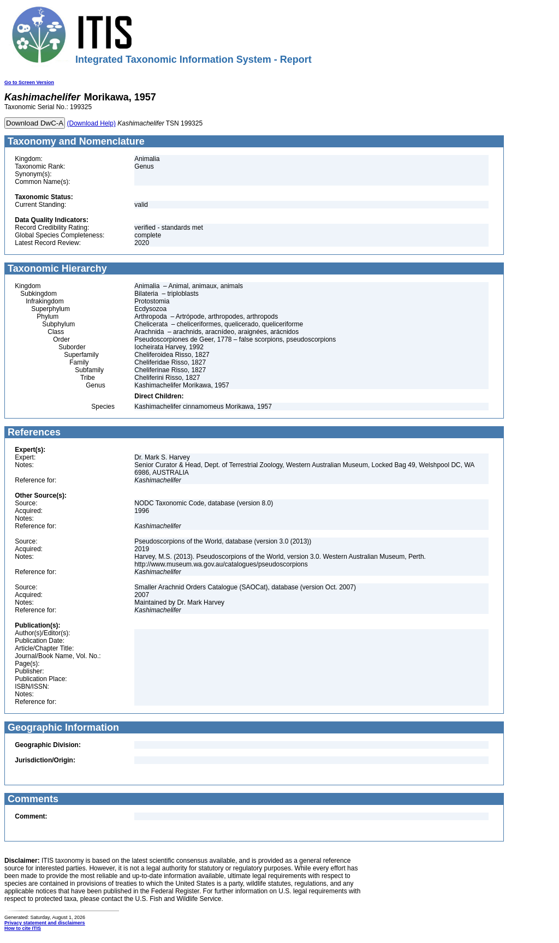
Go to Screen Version (29, 82)
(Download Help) (91, 123)
